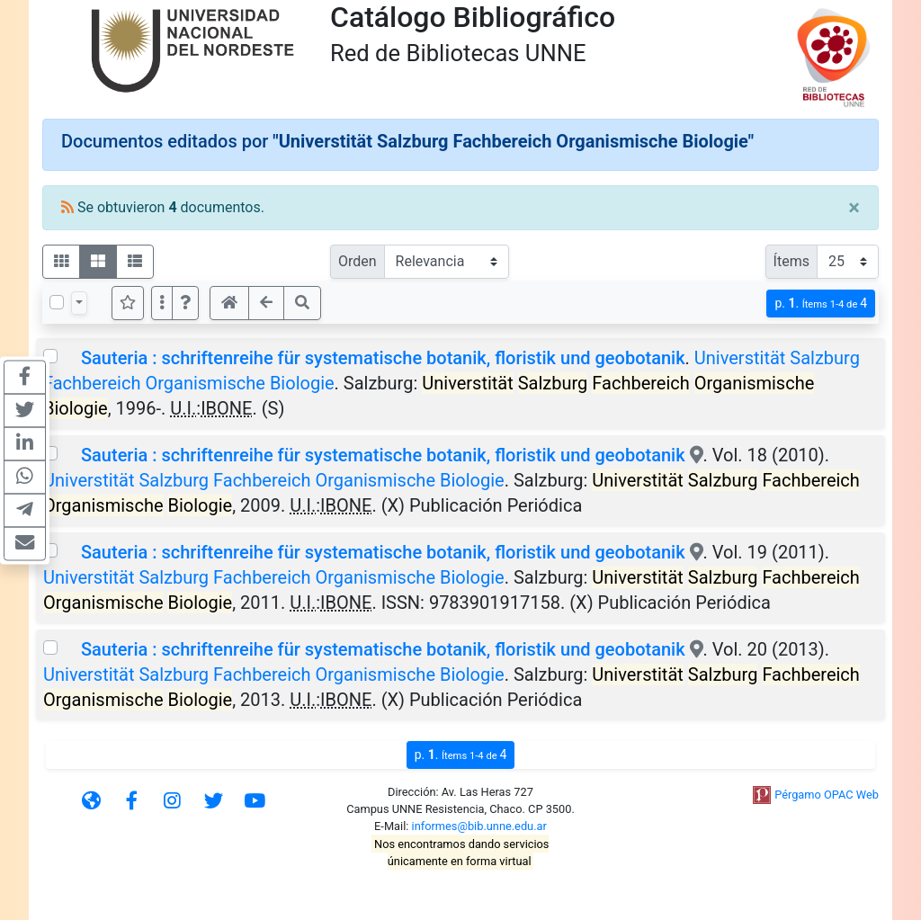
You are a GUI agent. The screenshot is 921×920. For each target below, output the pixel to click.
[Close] (854, 207)
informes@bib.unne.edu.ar (479, 826)
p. (820, 303)
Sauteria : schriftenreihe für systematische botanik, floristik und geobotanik (383, 358)
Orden (357, 261)
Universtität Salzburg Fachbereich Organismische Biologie (274, 480)
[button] (185, 303)
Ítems (791, 261)
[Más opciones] (162, 303)
